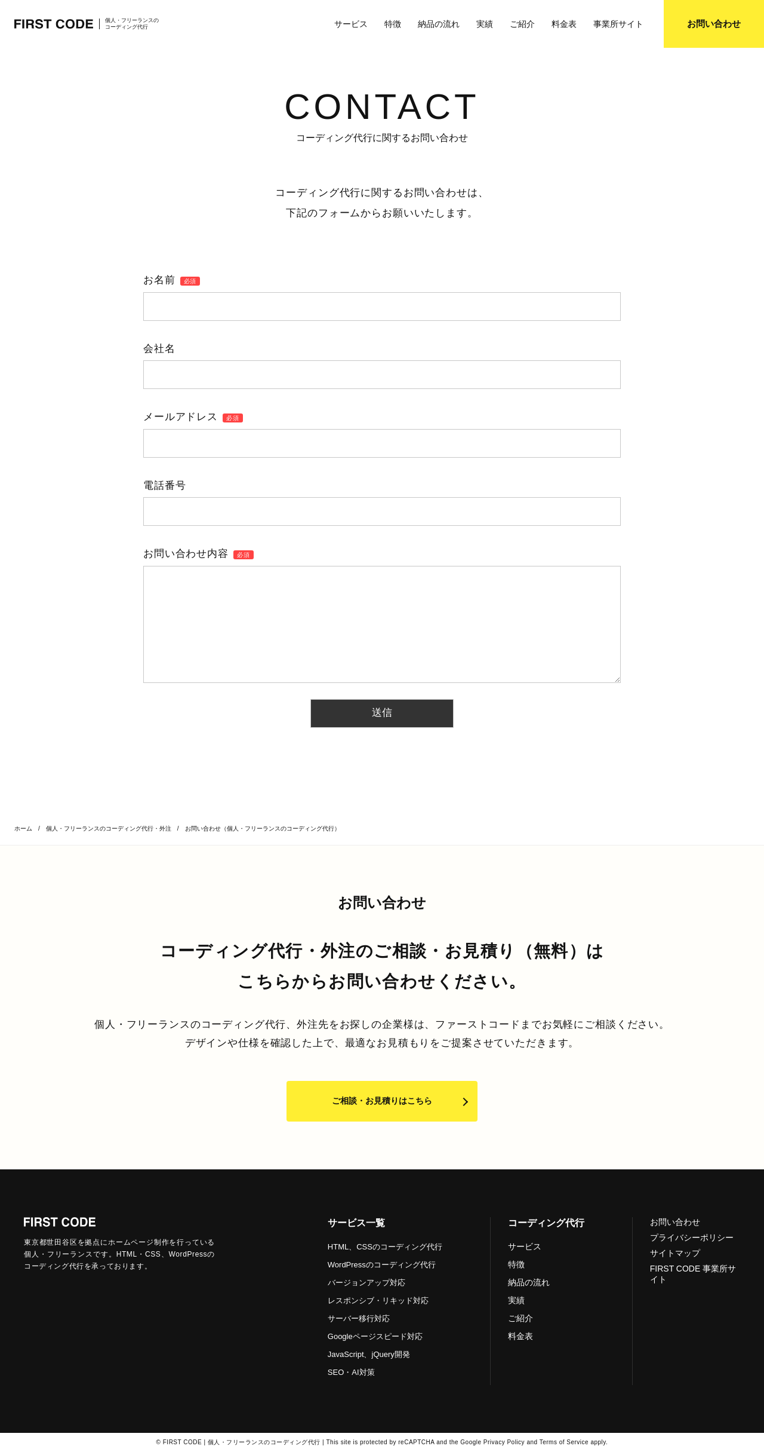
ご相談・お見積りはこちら (382, 1100)
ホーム (23, 828)
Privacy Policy (504, 1442)
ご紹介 (522, 24)
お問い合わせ (675, 1222)
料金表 (564, 24)
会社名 (159, 348)
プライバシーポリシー (692, 1237)
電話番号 (164, 485)
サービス (351, 24)
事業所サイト (618, 24)
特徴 (392, 24)
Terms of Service (564, 1442)
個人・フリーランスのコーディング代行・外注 (108, 828)
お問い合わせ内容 (198, 553)
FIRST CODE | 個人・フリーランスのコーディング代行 (242, 1442)
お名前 (171, 280)
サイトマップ (675, 1253)
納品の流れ (439, 24)
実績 (484, 24)
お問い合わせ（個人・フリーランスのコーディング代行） (262, 828)
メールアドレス (193, 416)
